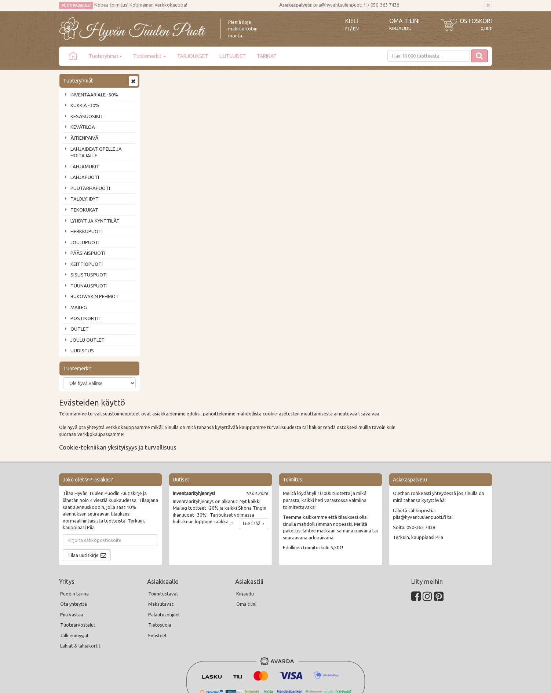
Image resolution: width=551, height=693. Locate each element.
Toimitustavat (163, 537)
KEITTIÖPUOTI (86, 264)
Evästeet (157, 579)
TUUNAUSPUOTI (88, 285)
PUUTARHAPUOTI (90, 188)
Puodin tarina (74, 537)
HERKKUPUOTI (86, 231)
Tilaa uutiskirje (83, 498)
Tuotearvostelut (77, 568)
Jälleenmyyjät (74, 579)
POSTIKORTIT (86, 318)
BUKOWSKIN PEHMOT (94, 296)
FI (347, 28)
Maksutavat (161, 547)
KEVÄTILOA (82, 126)
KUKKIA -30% (84, 105)
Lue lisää (253, 467)
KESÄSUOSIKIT (86, 116)
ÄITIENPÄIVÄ (84, 137)
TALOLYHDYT (84, 198)
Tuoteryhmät (105, 56)
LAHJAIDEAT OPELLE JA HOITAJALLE (96, 152)
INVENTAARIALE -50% (94, 94)
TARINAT (267, 56)
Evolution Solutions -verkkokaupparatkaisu (449, 682)
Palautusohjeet (164, 558)
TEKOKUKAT (84, 209)
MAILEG (78, 307)
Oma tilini (404, 21)
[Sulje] (488, 5)
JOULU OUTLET (87, 339)
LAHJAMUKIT (84, 166)
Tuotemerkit (149, 56)
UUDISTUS (82, 350)
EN (356, 28)
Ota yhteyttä (73, 547)
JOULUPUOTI (84, 242)
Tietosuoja (159, 568)
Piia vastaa (71, 558)
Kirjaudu (400, 28)
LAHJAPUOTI (84, 177)
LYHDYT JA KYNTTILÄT (95, 220)
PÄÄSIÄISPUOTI (87, 253)
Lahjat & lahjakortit (80, 589)
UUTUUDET (232, 56)
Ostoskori (476, 21)
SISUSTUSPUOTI (88, 274)
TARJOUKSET (192, 56)
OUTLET (79, 328)
